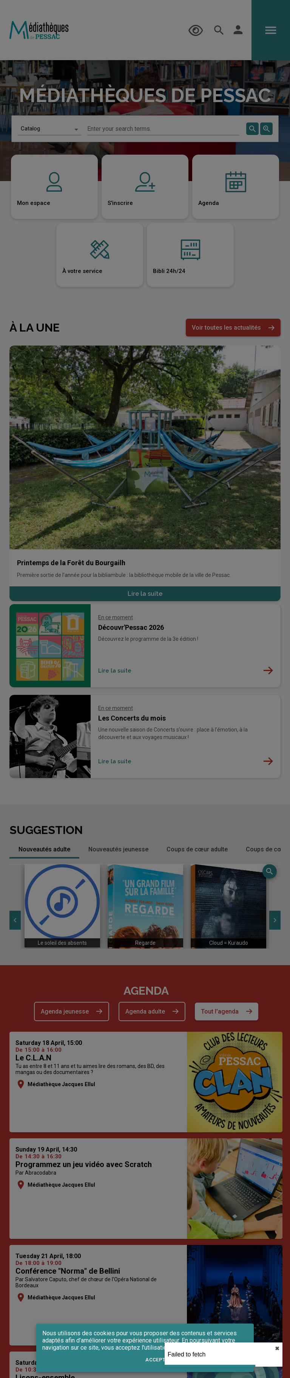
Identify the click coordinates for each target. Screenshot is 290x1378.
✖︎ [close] (277, 1348)
